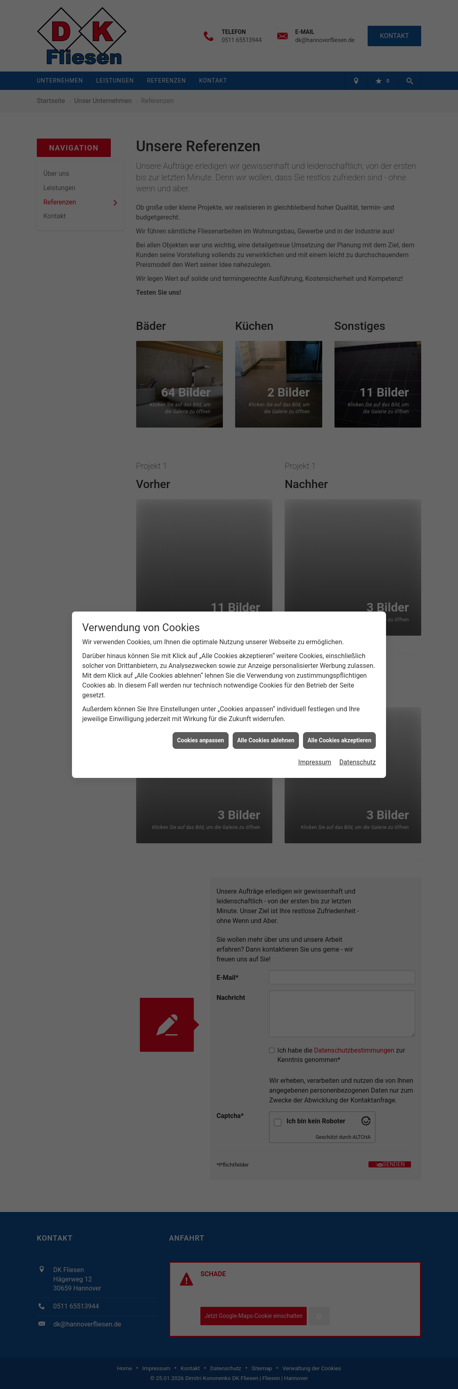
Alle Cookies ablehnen (265, 686)
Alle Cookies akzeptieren (339, 686)
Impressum (314, 708)
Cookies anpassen (200, 686)
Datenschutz (357, 708)
